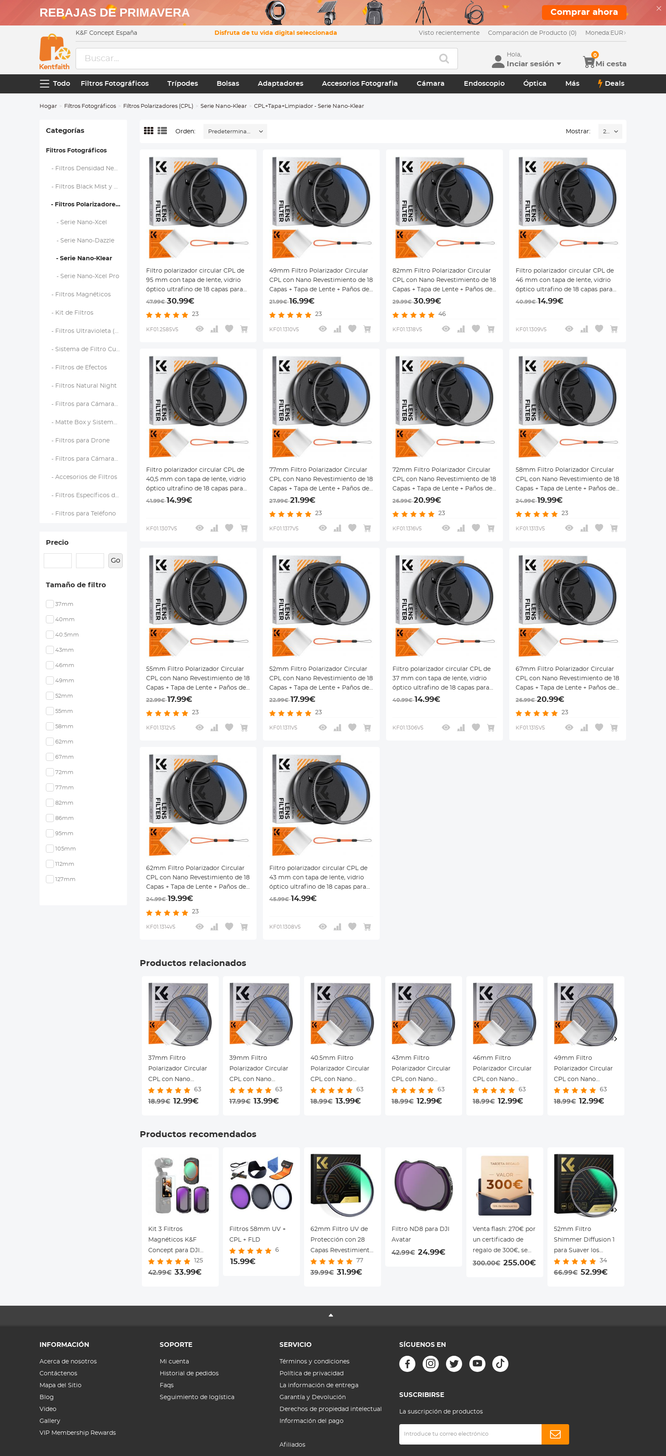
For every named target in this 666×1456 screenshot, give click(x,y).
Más (572, 83)
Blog (47, 1397)
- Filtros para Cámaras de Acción (86, 459)
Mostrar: (578, 132)
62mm (64, 742)
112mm (64, 864)
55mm (64, 711)
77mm (64, 788)
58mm (64, 726)
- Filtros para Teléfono (81, 514)
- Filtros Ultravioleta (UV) (86, 331)
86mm (64, 818)
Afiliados (292, 1445)
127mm (65, 879)
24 (606, 132)
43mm (64, 650)
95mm (64, 833)
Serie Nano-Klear (223, 106)
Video (48, 1409)
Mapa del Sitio (61, 1385)
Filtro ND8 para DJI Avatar (420, 1234)
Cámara (431, 83)
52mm (64, 696)
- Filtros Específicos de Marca (86, 495)
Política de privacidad (311, 1374)
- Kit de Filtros (69, 313)
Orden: (185, 132)
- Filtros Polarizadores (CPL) (86, 205)
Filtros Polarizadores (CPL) (158, 106)
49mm (64, 681)
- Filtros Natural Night (81, 386)
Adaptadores (280, 83)
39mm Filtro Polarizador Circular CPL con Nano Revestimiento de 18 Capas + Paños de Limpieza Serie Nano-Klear (260, 1070)
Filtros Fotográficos (115, 83)
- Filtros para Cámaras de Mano (86, 404)
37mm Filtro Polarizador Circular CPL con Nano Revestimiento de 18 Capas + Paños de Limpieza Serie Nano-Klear (179, 1070)
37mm (64, 604)
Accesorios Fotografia (360, 83)
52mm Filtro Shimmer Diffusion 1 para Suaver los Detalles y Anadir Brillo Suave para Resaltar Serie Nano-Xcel (584, 1241)
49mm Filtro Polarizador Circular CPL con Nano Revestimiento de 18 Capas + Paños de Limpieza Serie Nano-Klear (585, 1070)
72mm (64, 772)
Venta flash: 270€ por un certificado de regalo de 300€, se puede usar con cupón (504, 1241)
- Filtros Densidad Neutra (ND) (86, 169)
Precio (57, 542)
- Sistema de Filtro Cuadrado (86, 349)
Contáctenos (58, 1374)
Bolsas (228, 83)
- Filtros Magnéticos (78, 295)
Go (115, 560)
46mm (64, 665)
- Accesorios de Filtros (81, 477)
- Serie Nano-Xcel (76, 222)
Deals (611, 83)
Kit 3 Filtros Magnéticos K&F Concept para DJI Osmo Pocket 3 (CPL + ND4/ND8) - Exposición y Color (179, 1241)
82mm (64, 803)
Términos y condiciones (314, 1362)
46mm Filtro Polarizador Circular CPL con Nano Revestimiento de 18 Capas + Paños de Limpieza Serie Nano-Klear (504, 1070)
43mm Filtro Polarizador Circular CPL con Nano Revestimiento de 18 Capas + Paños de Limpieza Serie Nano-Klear (423, 1070)
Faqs (167, 1385)
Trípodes (182, 83)
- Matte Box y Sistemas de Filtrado (86, 422)
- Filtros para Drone (78, 441)
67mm (64, 757)
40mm (65, 619)
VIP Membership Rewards (78, 1433)
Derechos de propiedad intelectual (330, 1409)
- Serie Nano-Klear (79, 259)
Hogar (48, 106)
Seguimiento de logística (197, 1397)
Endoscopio (484, 83)
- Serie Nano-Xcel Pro (82, 276)
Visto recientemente (449, 33)
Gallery (50, 1421)
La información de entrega (318, 1385)
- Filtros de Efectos (76, 368)
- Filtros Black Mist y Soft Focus (86, 187)
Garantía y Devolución (312, 1397)
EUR (605, 33)
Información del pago (311, 1421)
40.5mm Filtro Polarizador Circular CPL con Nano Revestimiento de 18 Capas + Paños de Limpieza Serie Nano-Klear (341, 1070)
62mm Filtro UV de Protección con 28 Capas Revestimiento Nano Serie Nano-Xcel (342, 1241)
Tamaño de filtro (76, 585)
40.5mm (67, 635)
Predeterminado (231, 132)
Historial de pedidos (189, 1374)
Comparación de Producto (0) (532, 33)
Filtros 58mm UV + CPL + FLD (257, 1234)
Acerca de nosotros (68, 1362)
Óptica (535, 83)
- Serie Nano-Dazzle (80, 241)
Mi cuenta (174, 1362)
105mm (65, 849)
